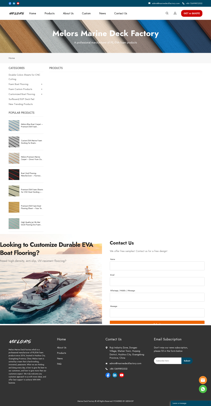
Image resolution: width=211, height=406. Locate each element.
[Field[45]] (157, 313)
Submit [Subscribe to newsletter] (187, 361)
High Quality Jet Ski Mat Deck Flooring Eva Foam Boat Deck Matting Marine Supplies (31, 223)
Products (49, 13)
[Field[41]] (157, 297)
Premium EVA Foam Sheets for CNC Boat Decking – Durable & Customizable (32, 190)
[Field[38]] (157, 281)
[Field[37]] (157, 266)
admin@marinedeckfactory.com (166, 3)
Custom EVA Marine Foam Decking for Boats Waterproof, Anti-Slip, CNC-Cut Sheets (31, 141)
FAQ (59, 363)
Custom (86, 13)
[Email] (167, 361)
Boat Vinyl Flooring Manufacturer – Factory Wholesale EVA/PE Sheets (31, 174)
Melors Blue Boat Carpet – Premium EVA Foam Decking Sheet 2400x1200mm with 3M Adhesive (32, 125)
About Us (68, 13)
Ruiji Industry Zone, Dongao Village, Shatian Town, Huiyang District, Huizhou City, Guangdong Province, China (127, 353)
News (102, 13)
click (105, 36)
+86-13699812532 (194, 3)
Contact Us (120, 13)
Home (32, 13)
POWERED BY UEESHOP (123, 401)
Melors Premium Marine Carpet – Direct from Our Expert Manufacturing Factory (31, 158)
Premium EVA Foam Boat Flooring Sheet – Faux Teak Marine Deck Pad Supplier (32, 207)
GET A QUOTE (192, 13)
